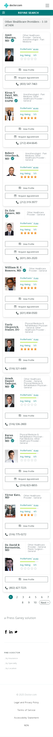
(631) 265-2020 (26, 258)
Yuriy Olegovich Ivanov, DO (12, 327)
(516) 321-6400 (15, 368)
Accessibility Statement (26, 717)
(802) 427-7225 (15, 587)
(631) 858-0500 (26, 313)
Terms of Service (26, 710)
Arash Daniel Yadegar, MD (10, 382)
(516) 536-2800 (15, 424)
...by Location (10, 668)
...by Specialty (10, 663)
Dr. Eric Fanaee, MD (12, 212)
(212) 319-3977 (26, 202)
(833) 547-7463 (26, 84)
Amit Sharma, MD (10, 37)
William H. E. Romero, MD (13, 269)
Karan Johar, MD (9, 438)
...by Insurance (11, 658)
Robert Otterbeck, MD (12, 155)
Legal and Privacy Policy (26, 702)
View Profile (26, 70)
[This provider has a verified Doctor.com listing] (12, 40)
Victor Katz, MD (13, 496)
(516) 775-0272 (15, 534)
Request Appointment (26, 77)
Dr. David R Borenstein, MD (12, 547)
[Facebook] (6, 631)
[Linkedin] (11, 631)
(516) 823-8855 (26, 485)
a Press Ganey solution (20, 618)
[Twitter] (16, 631)
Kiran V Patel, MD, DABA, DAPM (11, 96)
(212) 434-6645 (26, 143)
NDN (26, 725)
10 (35, 602)
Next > (45, 602)
